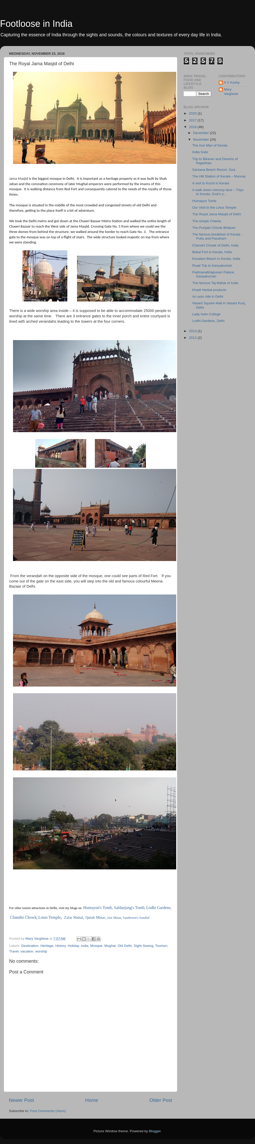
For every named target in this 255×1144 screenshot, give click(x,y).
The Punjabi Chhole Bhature (214, 228)
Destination (30, 946)
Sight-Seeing (143, 946)
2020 (193, 113)
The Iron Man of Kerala (209, 145)
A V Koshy (232, 82)
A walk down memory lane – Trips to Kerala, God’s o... (218, 192)
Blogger (155, 1131)
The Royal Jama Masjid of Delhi (216, 214)
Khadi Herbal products (209, 290)
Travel (14, 951)
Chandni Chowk (23, 917)
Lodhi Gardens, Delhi (208, 321)
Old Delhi (125, 946)
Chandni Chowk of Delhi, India (215, 245)
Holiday (73, 946)
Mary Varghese (231, 91)
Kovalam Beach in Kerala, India (216, 259)
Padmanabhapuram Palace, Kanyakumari (213, 274)
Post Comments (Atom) (48, 1111)
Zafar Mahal (73, 917)
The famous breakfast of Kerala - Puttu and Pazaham (217, 236)
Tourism (161, 946)
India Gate (200, 152)
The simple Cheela (206, 221)
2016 (193, 127)
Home (91, 1100)
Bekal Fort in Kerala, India (212, 252)
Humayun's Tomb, (98, 907)
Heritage (46, 946)
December (201, 133)
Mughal (110, 946)
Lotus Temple (49, 917)
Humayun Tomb (204, 201)
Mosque (96, 946)
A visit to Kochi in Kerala (210, 183)
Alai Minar (114, 917)
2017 (193, 120)
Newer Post (21, 1100)
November (201, 139)
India (84, 946)
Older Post (160, 1100)
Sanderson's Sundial (136, 917)
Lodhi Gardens (158, 907)
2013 (193, 331)
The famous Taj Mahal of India (215, 283)
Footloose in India (36, 23)
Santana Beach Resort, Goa (213, 170)
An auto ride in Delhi (207, 296)
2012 (193, 338)
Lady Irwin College (206, 314)
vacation (27, 951)
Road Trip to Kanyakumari (212, 265)
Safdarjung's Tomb (129, 907)
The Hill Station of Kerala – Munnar (219, 176)
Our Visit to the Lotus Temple (214, 207)
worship (41, 951)
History (60, 946)
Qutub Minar (95, 917)
